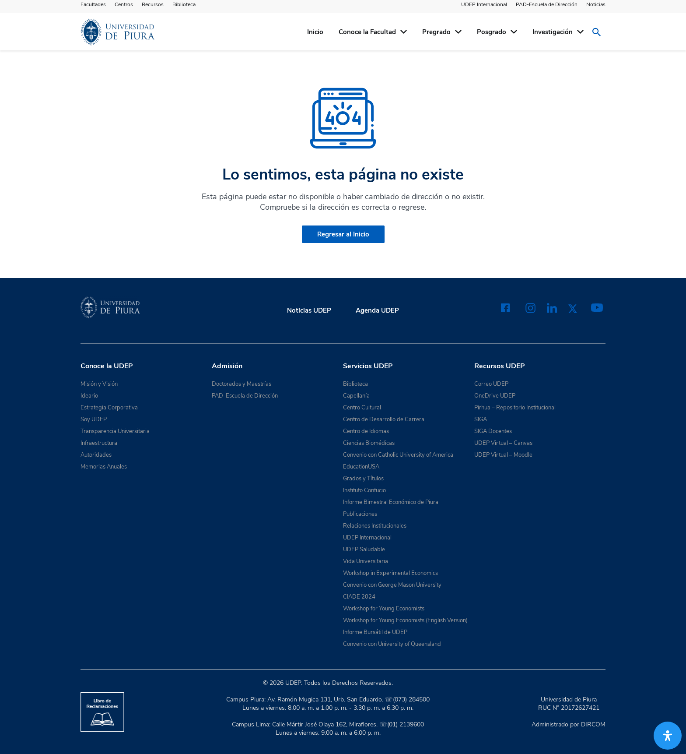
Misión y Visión (99, 384)
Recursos (153, 4)
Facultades (93, 4)
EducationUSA (361, 467)
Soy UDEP (93, 419)
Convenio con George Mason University (392, 585)
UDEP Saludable (364, 549)
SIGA (480, 419)
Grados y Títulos (363, 479)
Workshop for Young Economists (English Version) (405, 620)
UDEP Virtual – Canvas (503, 443)
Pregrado (436, 32)
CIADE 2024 (359, 597)
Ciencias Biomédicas (369, 443)
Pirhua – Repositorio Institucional (515, 408)
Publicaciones (360, 514)
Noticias (596, 4)
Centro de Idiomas (366, 431)
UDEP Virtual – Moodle (503, 455)
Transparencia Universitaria (115, 431)
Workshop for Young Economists (383, 609)
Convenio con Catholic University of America (398, 455)
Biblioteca (184, 4)
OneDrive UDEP (494, 396)
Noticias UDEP (309, 310)
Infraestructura (98, 443)
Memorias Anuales (103, 467)
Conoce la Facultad (367, 32)
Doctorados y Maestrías (241, 384)
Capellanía (356, 396)
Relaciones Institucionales (374, 526)
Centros (124, 4)
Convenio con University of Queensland (392, 644)
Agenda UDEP (377, 310)
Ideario (89, 396)
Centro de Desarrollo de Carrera (383, 419)
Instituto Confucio (364, 490)
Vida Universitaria (365, 561)
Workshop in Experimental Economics (390, 573)
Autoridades (96, 455)
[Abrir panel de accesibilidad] (668, 736)
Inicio (315, 32)
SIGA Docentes (493, 431)
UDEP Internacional (484, 4)
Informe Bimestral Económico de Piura (390, 502)
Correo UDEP (491, 384)
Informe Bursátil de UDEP (375, 632)
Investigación (552, 32)
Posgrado (491, 32)
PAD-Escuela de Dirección (547, 4)
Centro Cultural (362, 408)
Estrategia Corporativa (109, 408)
